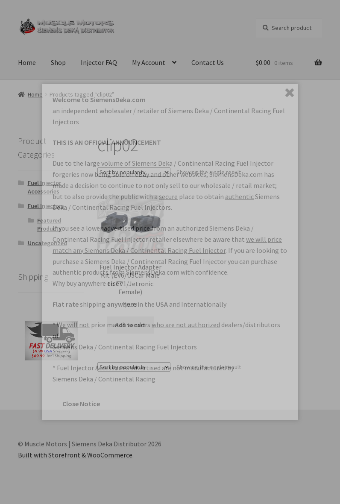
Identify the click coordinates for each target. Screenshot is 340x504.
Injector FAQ (99, 62)
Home (27, 62)
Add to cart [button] (130, 325)
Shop (58, 62)
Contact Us (207, 62)
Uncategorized (47, 243)
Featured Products (49, 225)
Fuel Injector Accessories (44, 187)
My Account (148, 62)
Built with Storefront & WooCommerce (75, 455)
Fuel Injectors (46, 206)
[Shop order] (133, 172)
